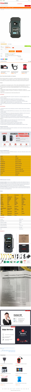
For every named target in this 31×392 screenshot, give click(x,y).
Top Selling (6, 7)
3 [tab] (16, 40)
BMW (13, 87)
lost (11, 113)
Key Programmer (11, 78)
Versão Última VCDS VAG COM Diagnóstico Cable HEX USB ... (25, 72)
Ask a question (19, 56)
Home (1, 7)
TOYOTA (20, 87)
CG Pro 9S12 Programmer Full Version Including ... (21, 383)
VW (4, 96)
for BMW (12, 7)
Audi (7, 87)
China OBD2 (6, 3)
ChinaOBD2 (15, 390)
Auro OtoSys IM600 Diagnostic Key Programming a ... (21, 373)
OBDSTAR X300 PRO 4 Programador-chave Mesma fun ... (7, 383)
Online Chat (6, 56)
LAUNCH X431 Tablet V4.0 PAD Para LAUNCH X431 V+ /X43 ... (5, 72)
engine (7, 92)
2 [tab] (15, 40)
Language (17, 0)
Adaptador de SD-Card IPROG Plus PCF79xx (5, 373)
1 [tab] (14, 40)
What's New (9, 7)
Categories (3, 7)
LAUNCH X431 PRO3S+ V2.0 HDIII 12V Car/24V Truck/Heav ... (15, 72)
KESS (1, 118)
